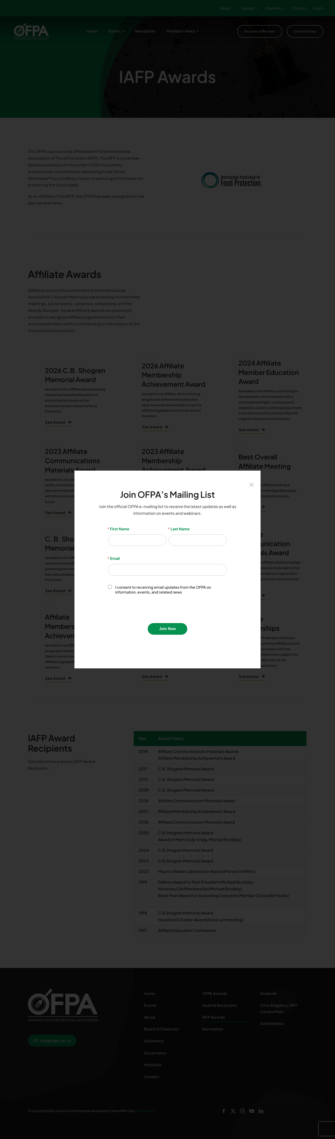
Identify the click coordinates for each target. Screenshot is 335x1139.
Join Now (167, 629)
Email (114, 558)
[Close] (251, 485)
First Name (118, 529)
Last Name (179, 529)
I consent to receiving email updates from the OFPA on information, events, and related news (159, 589)
